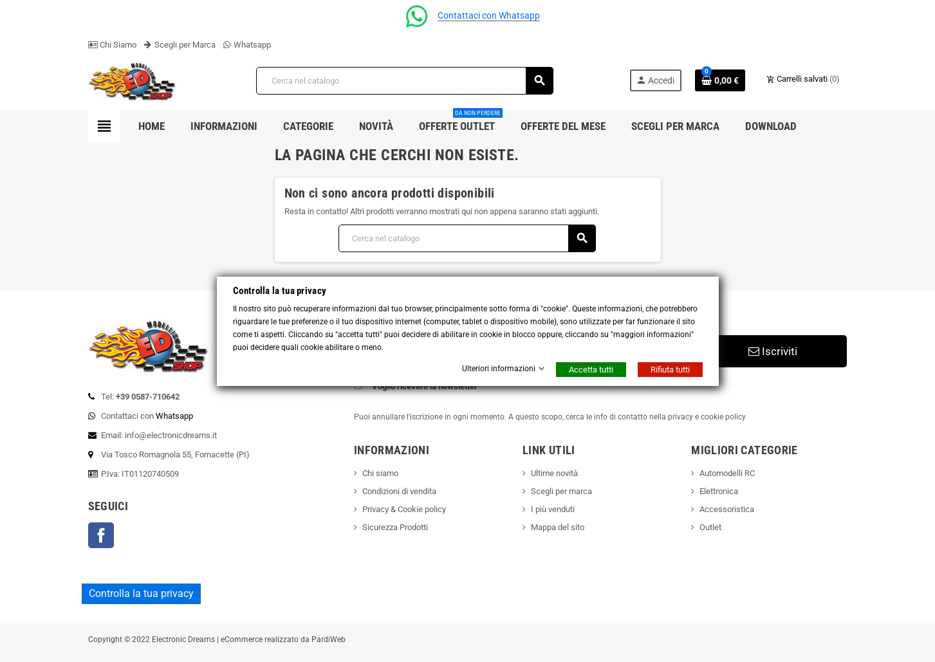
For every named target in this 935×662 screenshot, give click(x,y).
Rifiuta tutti (670, 369)
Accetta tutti (591, 369)
